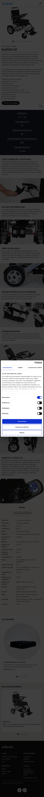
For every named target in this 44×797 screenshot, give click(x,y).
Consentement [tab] (7, 367)
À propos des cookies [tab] (35, 367)
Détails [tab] (20, 367)
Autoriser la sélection (22, 427)
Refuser (22, 432)
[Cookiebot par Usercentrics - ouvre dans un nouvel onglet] (34, 363)
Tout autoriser (22, 421)
